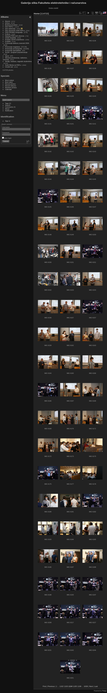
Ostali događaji (10, 38)
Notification (9, 110)
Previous (51, 686)
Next (91, 686)
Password (5, 132)
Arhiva (7, 23)
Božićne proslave (11, 25)
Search (7, 105)
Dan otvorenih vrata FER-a (15, 30)
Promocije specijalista (13, 50)
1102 (61, 686)
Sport (7, 56)
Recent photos (10, 84)
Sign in (7, 121)
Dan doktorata (10, 29)
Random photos (11, 87)
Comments (9, 107)
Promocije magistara (12, 47)
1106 (79, 686)
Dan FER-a (9, 27)
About (7, 109)
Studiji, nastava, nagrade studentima (18, 61)
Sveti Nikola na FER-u (13, 65)
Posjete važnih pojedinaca (14, 39)
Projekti (8, 41)
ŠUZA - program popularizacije (16, 52)
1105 (75, 686)
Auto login (7, 138)
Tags (7, 103)
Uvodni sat (9, 67)
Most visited (9, 80)
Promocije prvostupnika (13, 49)
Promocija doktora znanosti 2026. (17, 43)
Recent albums (10, 86)
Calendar (8, 89)
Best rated (9, 82)
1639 (86, 686)
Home (37, 13)
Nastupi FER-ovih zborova (14, 36)
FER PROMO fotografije (14, 32)
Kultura (7, 34)
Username (6, 127)
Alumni (7, 21)
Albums (4, 17)
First (44, 686)
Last (96, 686)
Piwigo (104, 691)
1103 (66, 686)
